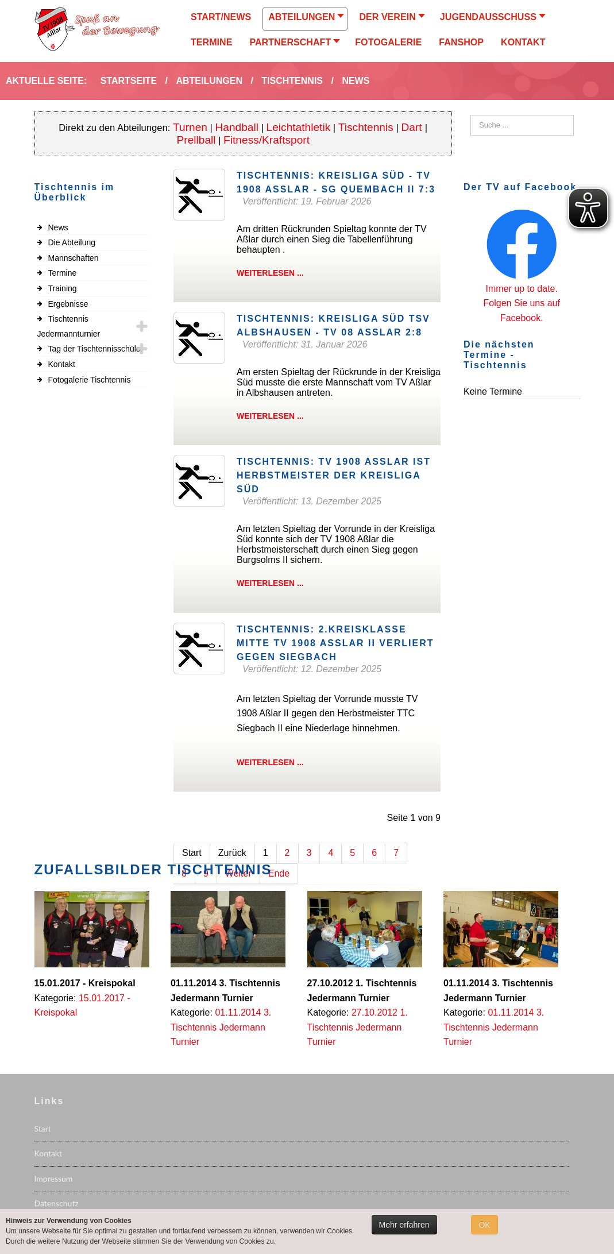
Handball (237, 127)
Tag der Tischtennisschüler (96, 348)
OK (484, 1224)
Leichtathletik (299, 127)
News (58, 227)
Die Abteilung (72, 242)
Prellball (196, 140)
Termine (62, 272)
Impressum (53, 1178)
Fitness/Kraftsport (266, 140)
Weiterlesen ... (270, 272)
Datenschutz (56, 1203)
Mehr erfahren (404, 1224)
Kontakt (61, 364)
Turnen (190, 127)
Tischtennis (365, 127)
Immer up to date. (522, 289)
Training (62, 288)
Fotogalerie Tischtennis (89, 379)
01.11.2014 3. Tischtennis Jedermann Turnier (221, 1027)
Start (42, 1128)
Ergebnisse (68, 303)
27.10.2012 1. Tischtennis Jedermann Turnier (357, 1027)
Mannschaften (73, 258)
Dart (412, 127)
